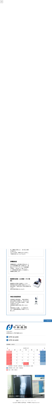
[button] (48, 320)
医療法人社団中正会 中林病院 (24, 402)
